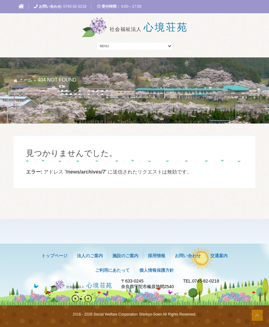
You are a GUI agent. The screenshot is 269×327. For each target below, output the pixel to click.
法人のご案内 (90, 255)
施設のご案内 (125, 255)
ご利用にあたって (112, 270)
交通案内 (219, 255)
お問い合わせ (188, 255)
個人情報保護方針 (156, 270)
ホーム (25, 80)
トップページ (54, 255)
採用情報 (156, 255)
